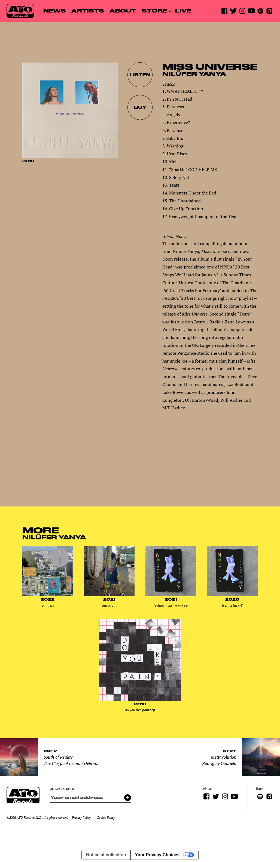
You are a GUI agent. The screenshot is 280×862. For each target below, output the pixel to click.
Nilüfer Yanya (194, 73)
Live (183, 11)
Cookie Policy (106, 817)
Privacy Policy (81, 817)
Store (154, 11)
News (54, 11)
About (122, 11)
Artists (87, 11)
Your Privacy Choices (157, 854)
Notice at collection (106, 854)
